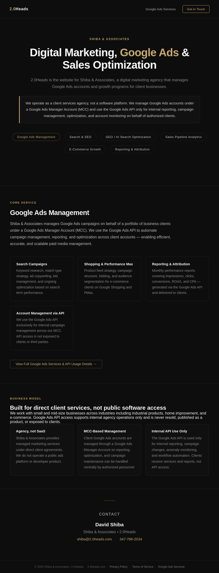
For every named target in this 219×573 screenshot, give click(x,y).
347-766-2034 (130, 539)
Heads (19, 9)
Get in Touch (196, 9)
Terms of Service (142, 566)
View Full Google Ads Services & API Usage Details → (55, 364)
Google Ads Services (161, 9)
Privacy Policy (119, 566)
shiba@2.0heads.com (94, 539)
